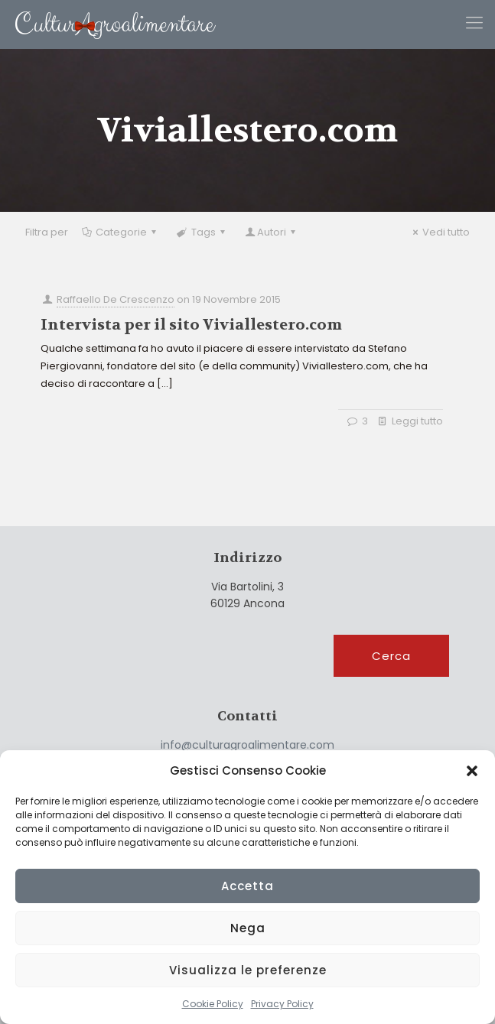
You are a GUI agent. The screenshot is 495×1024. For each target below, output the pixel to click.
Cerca (391, 656)
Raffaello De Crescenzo (115, 299)
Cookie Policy (212, 1003)
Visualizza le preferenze (248, 970)
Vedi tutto (439, 232)
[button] (472, 771)
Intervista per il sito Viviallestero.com (191, 324)
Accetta (247, 886)
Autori (271, 232)
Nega (247, 928)
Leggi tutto (417, 421)
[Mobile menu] (474, 23)
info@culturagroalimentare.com (247, 745)
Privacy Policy (282, 1003)
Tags (201, 232)
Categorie (120, 232)
